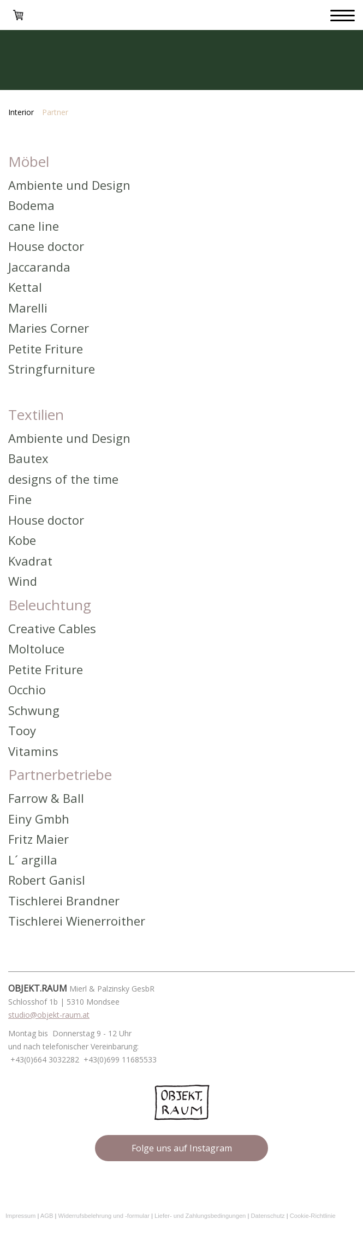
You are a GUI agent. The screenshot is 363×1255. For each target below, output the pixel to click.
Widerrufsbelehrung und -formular (104, 1215)
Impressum (20, 1215)
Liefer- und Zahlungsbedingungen (200, 1215)
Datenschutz (267, 1215)
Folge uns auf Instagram (182, 1148)
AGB (46, 1215)
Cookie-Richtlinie (313, 1215)
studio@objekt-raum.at (49, 1015)
